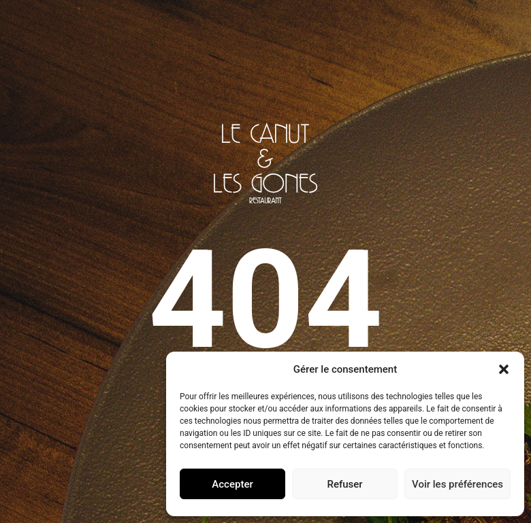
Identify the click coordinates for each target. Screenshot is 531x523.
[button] (504, 369)
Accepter (232, 484)
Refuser (344, 484)
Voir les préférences (457, 484)
